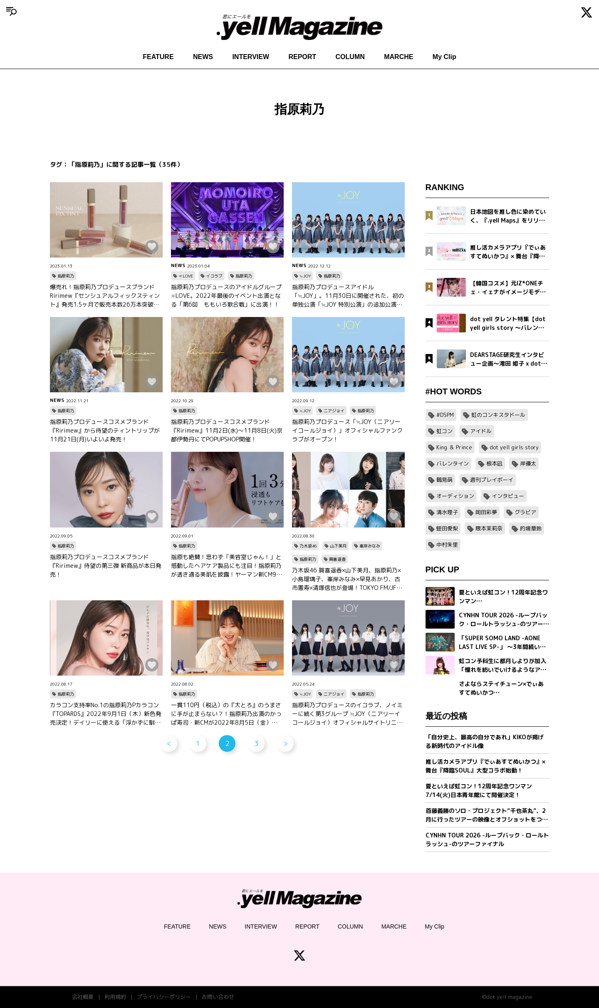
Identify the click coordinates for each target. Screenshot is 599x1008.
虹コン (444, 431)
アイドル (481, 431)
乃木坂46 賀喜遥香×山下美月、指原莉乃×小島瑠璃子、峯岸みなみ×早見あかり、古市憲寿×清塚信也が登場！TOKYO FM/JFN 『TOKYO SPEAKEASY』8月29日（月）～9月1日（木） (347, 579)
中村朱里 (447, 544)
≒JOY (305, 276)
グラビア (525, 512)
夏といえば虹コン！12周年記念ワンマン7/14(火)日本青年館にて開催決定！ (479, 790)
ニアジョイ (334, 411)
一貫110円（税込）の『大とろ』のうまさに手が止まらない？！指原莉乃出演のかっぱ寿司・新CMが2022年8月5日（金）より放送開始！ (227, 714)
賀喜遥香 (337, 559)
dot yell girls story (514, 447)
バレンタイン (452, 463)
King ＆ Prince (454, 447)
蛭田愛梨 (447, 528)
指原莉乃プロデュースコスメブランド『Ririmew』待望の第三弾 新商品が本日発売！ (105, 565)
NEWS (203, 56)
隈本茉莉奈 (488, 528)
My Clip (444, 56)
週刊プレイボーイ (491, 479)
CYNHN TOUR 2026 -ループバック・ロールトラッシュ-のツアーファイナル (487, 839)
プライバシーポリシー (164, 997)
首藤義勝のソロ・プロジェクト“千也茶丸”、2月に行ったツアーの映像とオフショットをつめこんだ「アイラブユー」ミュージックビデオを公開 (487, 815)
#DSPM (445, 415)
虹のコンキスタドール (498, 415)
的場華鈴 (531, 528)
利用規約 (115, 997)
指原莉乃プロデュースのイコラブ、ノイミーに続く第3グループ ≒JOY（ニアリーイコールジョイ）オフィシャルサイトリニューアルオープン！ (347, 714)
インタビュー (508, 496)
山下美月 (338, 546)
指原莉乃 (65, 276)
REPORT (302, 56)
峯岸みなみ (369, 546)
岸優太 (528, 463)
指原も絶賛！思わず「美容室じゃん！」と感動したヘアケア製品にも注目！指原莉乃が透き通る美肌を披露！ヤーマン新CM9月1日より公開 (226, 566)
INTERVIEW (250, 56)
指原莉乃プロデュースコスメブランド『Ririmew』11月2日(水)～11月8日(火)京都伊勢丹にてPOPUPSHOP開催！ (226, 430)
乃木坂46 (308, 546)
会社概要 (83, 997)
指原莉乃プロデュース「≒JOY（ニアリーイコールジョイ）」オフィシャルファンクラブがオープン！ (347, 430)
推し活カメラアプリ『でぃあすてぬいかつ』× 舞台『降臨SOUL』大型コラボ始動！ (485, 766)
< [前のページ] (169, 743)
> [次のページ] (285, 743)
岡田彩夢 (486, 512)
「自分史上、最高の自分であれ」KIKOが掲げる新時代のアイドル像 (485, 741)
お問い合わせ (218, 997)
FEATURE (158, 56)
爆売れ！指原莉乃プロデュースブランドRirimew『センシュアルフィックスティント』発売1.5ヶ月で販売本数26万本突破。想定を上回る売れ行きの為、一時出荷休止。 (105, 296)
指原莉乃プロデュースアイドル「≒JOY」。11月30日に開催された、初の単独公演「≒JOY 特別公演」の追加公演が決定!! (348, 296)
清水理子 (447, 512)
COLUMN (350, 56)
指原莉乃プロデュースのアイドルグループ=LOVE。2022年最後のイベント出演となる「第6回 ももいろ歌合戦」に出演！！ (226, 295)
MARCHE (398, 56)
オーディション (455, 496)
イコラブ (214, 276)
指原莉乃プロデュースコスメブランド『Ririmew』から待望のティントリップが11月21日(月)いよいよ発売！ (105, 430)
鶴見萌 (444, 479)
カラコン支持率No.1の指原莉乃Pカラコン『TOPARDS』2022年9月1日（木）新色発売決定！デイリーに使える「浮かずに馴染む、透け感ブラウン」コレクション (105, 714)
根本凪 (494, 463)
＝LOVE (185, 276)
